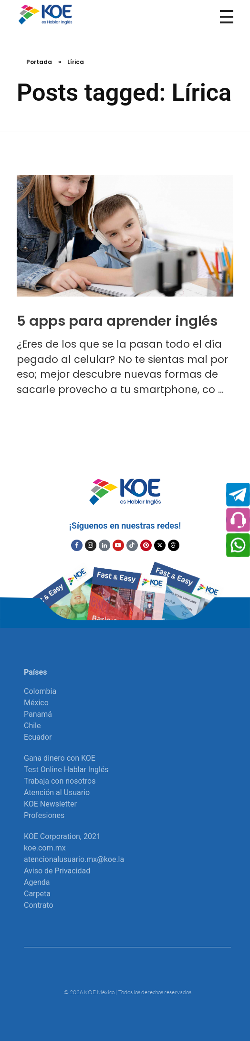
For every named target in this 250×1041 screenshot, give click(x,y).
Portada (39, 62)
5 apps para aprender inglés (117, 320)
